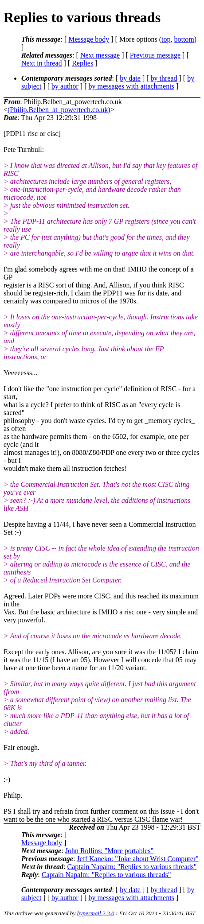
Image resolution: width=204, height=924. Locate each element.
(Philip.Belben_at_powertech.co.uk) (59, 109)
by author (64, 86)
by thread (164, 78)
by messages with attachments (131, 86)
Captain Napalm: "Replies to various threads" (132, 866)
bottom (184, 39)
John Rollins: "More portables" (109, 850)
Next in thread (41, 63)
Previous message (155, 55)
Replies (82, 63)
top (165, 39)
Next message (100, 55)
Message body (88, 39)
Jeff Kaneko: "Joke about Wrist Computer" (137, 858)
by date (130, 78)
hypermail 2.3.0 (95, 913)
